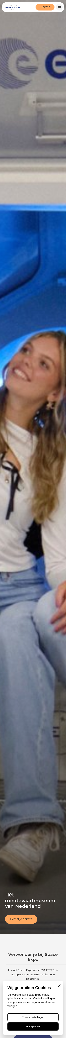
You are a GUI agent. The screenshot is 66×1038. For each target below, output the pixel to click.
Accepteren (33, 1026)
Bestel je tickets (21, 919)
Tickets (45, 7)
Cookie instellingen (33, 1017)
